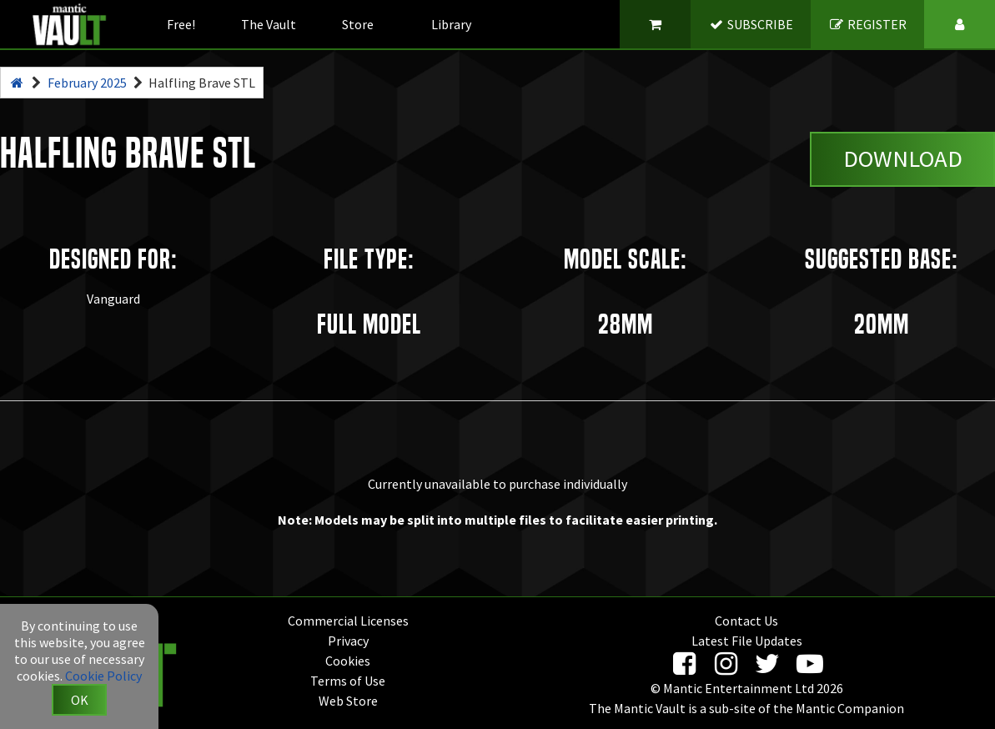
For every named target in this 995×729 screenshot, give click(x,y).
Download (902, 158)
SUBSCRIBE (751, 24)
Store (358, 24)
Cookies (347, 660)
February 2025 (87, 82)
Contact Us (746, 620)
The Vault (268, 24)
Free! (181, 24)
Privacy (348, 640)
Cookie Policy (103, 675)
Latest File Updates (746, 640)
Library (451, 24)
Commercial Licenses (348, 620)
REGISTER (867, 24)
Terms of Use (347, 680)
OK (79, 699)
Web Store (348, 700)
